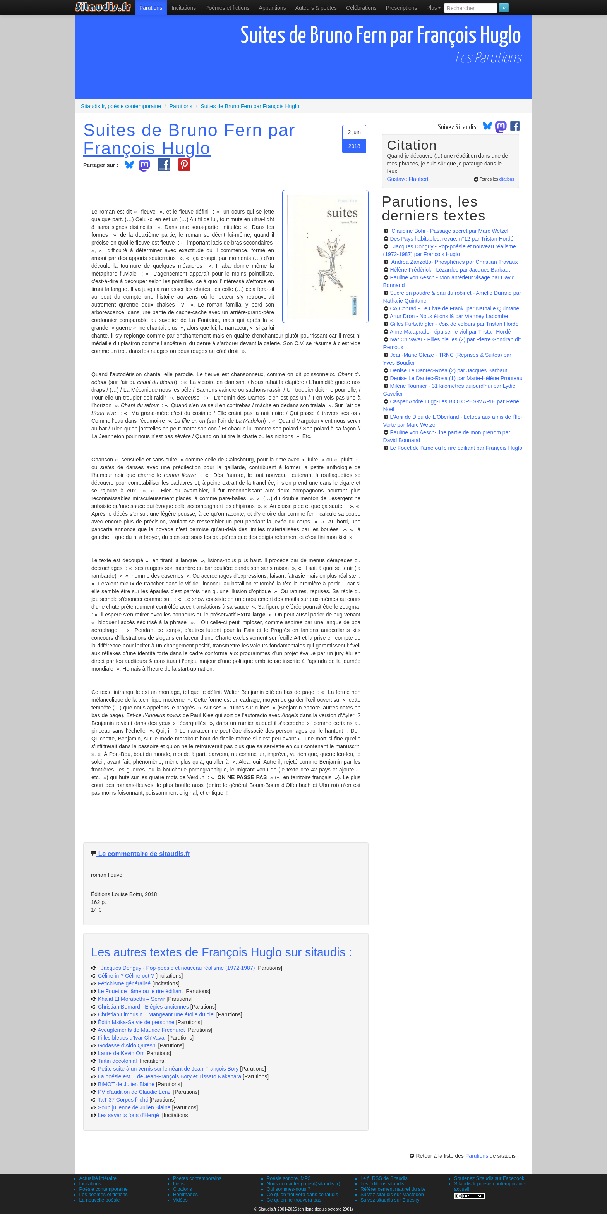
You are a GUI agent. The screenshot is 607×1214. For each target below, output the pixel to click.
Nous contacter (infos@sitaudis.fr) (303, 1183)
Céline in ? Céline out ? (127, 976)
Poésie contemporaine (103, 1189)
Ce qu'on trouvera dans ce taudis (302, 1194)
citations (506, 179)
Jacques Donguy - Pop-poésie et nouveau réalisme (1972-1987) (176, 968)
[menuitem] (151, 7)
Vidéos (180, 1200)
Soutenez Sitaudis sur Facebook (489, 1178)
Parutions (150, 8)
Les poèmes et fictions (103, 1194)
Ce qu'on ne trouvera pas (294, 1200)
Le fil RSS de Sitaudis (384, 1178)
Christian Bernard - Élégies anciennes (143, 1007)
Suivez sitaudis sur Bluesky (390, 1200)
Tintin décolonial (118, 1061)
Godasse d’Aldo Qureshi (127, 1045)
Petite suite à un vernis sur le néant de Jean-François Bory (169, 1069)
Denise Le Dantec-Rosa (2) (448, 370)
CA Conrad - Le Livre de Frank (454, 308)
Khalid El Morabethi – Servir (132, 999)
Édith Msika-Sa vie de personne (136, 1022)
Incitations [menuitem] (183, 8)
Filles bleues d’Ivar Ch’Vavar (132, 1038)
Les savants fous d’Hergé (129, 1115)
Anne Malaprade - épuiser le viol (450, 332)
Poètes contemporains (197, 1178)
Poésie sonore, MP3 (288, 1178)
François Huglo (147, 148)
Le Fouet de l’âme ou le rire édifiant (140, 991)
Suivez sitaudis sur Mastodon (392, 1194)
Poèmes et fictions (227, 8)
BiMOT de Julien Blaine (127, 1084)
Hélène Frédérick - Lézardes (450, 270)
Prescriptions (401, 8)
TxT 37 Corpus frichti (124, 1100)
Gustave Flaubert (408, 179)
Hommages (185, 1194)
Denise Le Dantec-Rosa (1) (456, 378)
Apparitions (272, 8)
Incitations (90, 1183)
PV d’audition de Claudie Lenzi (135, 1092)
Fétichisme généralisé (125, 983)
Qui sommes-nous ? (288, 1189)
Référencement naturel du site (393, 1189)
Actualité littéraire (98, 1178)
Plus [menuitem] (434, 8)
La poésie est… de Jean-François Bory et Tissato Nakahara (170, 1076)
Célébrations (361, 8)
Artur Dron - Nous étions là (449, 316)
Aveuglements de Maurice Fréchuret (141, 1030)
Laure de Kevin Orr (121, 1053)
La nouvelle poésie (99, 1200)
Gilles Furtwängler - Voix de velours (454, 324)
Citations (182, 1189)
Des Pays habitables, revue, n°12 (451, 239)
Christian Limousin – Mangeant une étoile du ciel (157, 1014)
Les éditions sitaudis (382, 1183)
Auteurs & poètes (316, 8)
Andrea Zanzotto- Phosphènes (454, 262)
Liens (179, 1183)
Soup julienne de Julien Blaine (135, 1107)
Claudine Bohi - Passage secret (449, 231)
